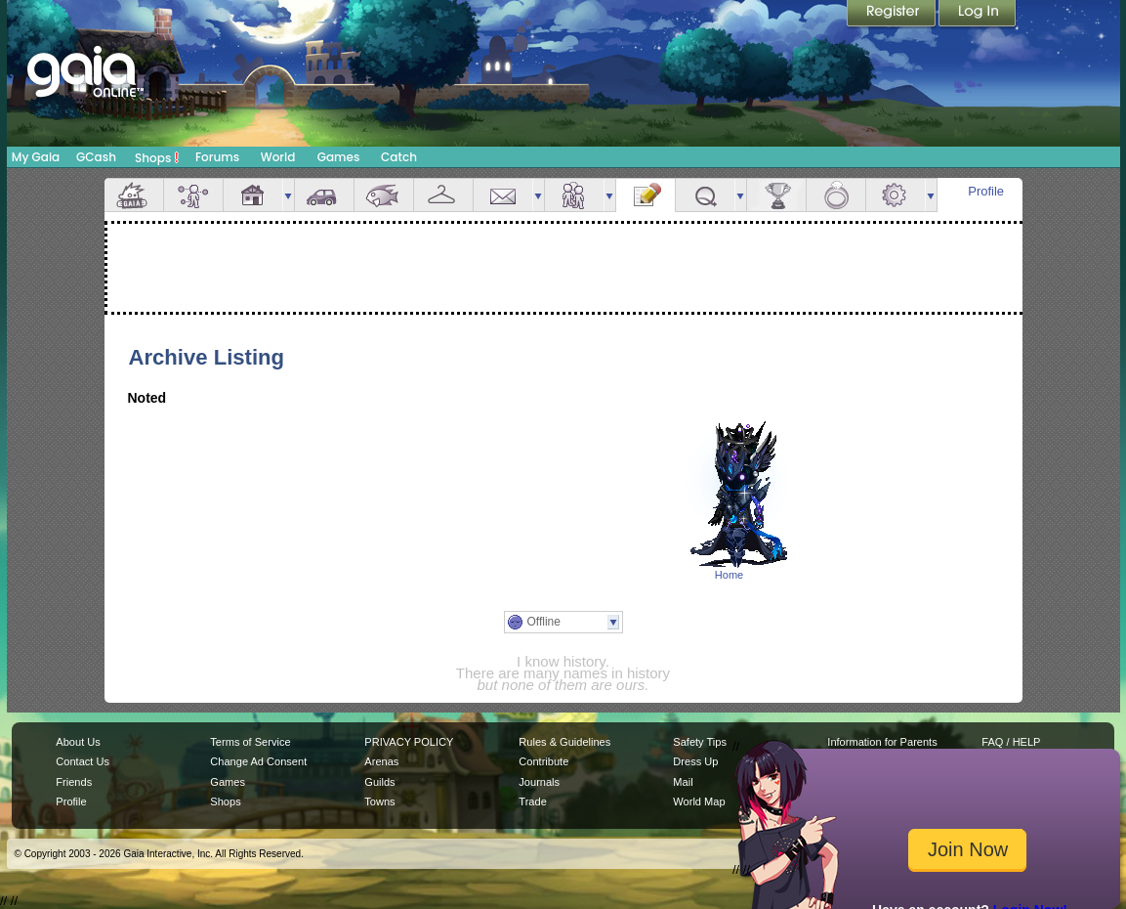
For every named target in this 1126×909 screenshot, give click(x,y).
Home (729, 575)
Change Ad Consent (258, 761)
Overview (133, 195)
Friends (574, 195)
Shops (157, 157)
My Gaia (36, 157)
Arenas (381, 761)
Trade (532, 801)
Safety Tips (700, 742)
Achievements (776, 195)
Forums (217, 157)
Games (338, 157)
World (278, 157)
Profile (986, 191)
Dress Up (695, 761)
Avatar (193, 195)
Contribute (543, 761)
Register (892, 14)
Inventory (443, 195)
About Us (78, 742)
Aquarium (383, 195)
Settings (895, 195)
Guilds (379, 782)
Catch (399, 157)
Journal (645, 195)
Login (977, 14)
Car (324, 195)
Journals (539, 782)
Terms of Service (250, 742)
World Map (699, 801)
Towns (379, 801)
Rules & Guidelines (564, 742)
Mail (503, 195)
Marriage (836, 195)
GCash (96, 157)
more (288, 195)
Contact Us (82, 761)
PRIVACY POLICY (408, 742)
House (253, 195)
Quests (705, 195)
